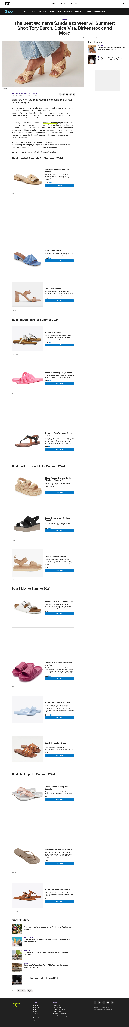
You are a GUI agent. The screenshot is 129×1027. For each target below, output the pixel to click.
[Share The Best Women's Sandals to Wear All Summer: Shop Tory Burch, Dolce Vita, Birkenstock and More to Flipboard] (70, 94)
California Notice (58, 1012)
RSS (34, 1020)
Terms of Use (57, 1005)
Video (63, 4)
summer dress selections (50, 147)
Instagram (36, 1007)
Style (26, 12)
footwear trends (38, 130)
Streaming (79, 12)
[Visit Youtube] (107, 1003)
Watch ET (74, 4)
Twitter (35, 1009)
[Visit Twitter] (99, 1003)
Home (52, 12)
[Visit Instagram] (103, 1003)
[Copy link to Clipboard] (74, 94)
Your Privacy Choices (60, 1014)
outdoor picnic (59, 125)
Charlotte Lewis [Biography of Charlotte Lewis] (19, 94)
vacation (35, 108)
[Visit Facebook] (95, 1003)
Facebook (36, 1005)
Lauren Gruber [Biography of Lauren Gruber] (32, 94)
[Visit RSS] (112, 1003)
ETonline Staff (37, 1018)
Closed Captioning (59, 1009)
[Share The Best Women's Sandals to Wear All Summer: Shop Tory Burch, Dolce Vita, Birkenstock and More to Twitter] (63, 94)
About (35, 1016)
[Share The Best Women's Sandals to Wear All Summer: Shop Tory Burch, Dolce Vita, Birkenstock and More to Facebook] (60, 94)
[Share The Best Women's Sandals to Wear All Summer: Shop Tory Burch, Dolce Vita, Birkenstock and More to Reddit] (67, 94)
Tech (59, 12)
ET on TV (35, 1014)
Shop (9, 11)
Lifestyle (68, 12)
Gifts (89, 12)
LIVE (53, 4)
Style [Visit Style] (29, 991)
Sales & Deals (99, 12)
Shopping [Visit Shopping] (21, 991)
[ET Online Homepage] (7, 4)
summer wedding (50, 122)
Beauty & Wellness (39, 12)
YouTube (35, 1012)
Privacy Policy (57, 1007)
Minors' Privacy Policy (60, 1016)
